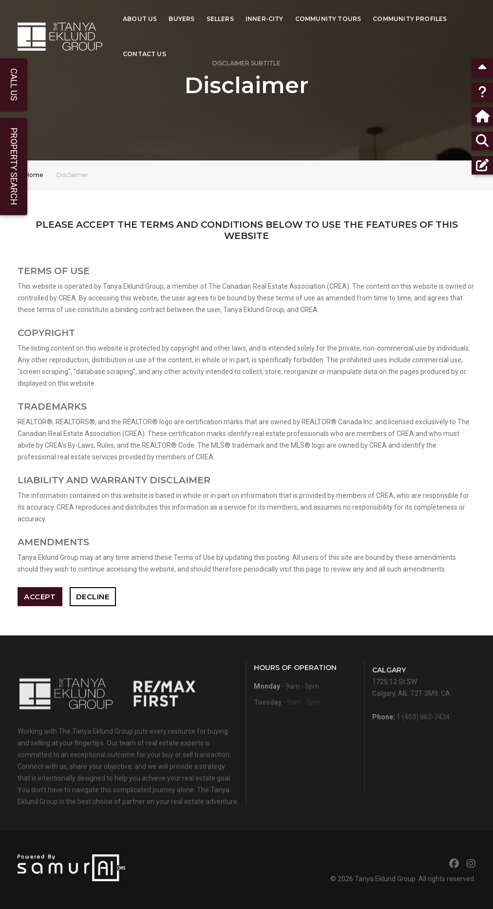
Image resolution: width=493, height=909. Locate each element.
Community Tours (328, 17)
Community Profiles (410, 17)
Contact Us (144, 52)
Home (34, 174)
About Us (140, 17)
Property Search (14, 166)
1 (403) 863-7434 (423, 724)
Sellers (220, 17)
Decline (93, 596)
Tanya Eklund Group (385, 879)
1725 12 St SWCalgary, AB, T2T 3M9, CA (411, 694)
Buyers (181, 17)
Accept (40, 596)
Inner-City (265, 17)
